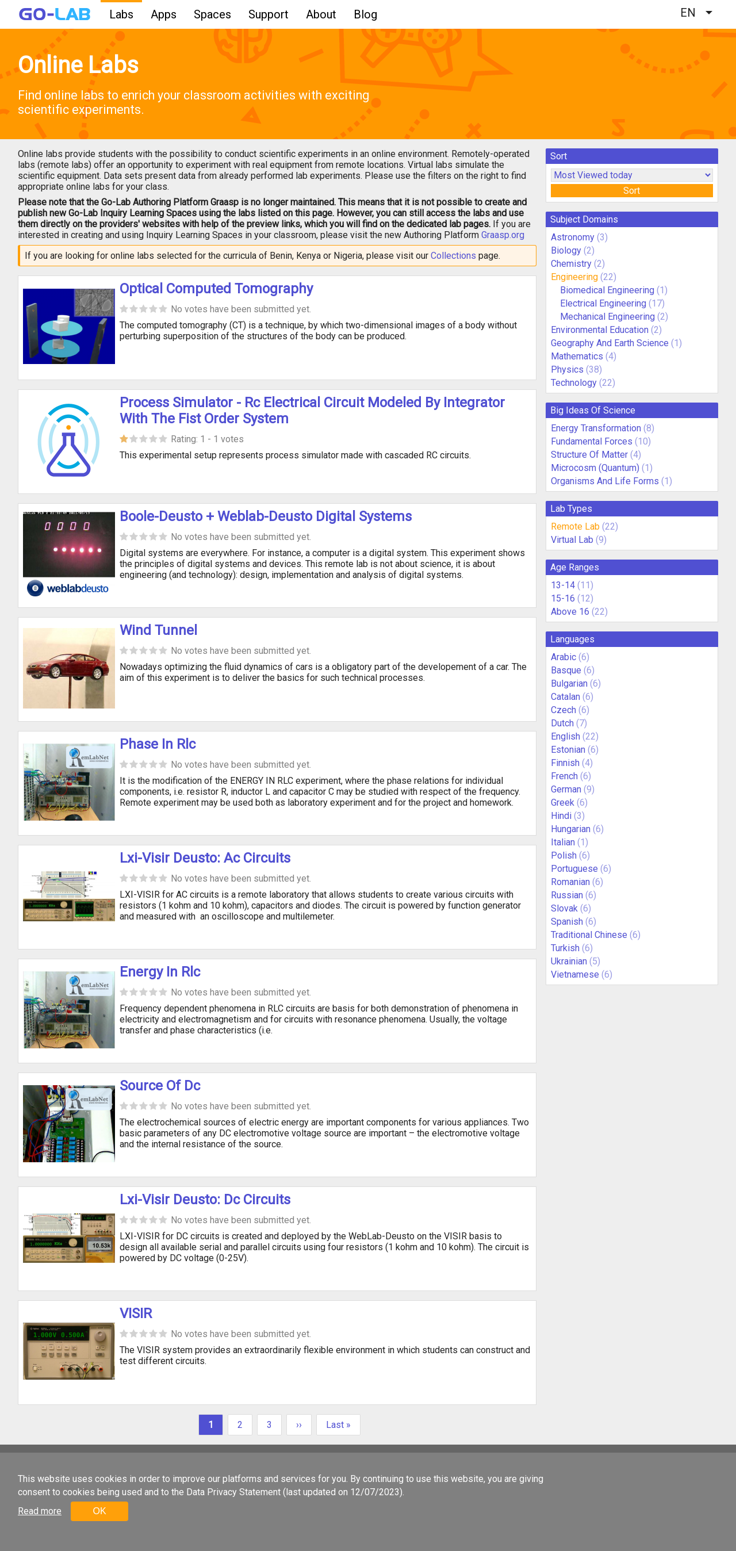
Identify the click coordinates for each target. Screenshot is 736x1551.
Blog (365, 14)
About (321, 14)
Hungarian (571, 829)
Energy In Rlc (160, 972)
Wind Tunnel (158, 630)
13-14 (563, 585)
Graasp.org (502, 234)
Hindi (561, 815)
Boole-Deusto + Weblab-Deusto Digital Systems (266, 516)
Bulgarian (569, 683)
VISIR (136, 1313)
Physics (567, 369)
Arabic (563, 657)
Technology (574, 382)
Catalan (565, 696)
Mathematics (577, 356)
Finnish (565, 762)
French (564, 776)
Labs (121, 14)
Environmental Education (600, 329)
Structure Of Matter (589, 454)
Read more (40, 1511)
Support (268, 14)
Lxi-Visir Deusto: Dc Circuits (205, 1200)
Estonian (568, 749)
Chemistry (571, 263)
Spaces (212, 14)
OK (99, 1511)
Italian (563, 842)
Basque (566, 670)
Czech (563, 709)
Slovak (564, 908)
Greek (562, 802)
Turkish (565, 948)
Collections (453, 255)
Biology (566, 250)
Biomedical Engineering (607, 290)
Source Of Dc (160, 1086)
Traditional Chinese (589, 934)
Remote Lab (575, 526)
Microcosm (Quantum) (595, 467)
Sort (631, 190)
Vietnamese (575, 974)
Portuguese (574, 868)
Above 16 (570, 611)
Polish (564, 855)
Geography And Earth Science (610, 343)
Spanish (567, 921)
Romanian (570, 881)
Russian (567, 895)
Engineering (574, 276)
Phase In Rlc (157, 744)
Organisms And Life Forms (605, 481)
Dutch (562, 723)
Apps (164, 14)
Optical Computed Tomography (216, 289)
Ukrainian (569, 961)
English (565, 736)
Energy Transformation (596, 428)
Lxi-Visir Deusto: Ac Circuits (205, 858)
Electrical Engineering (603, 303)
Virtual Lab (572, 539)
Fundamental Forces (591, 441)
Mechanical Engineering (607, 316)
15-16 (563, 598)
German (566, 789)
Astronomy (573, 237)
